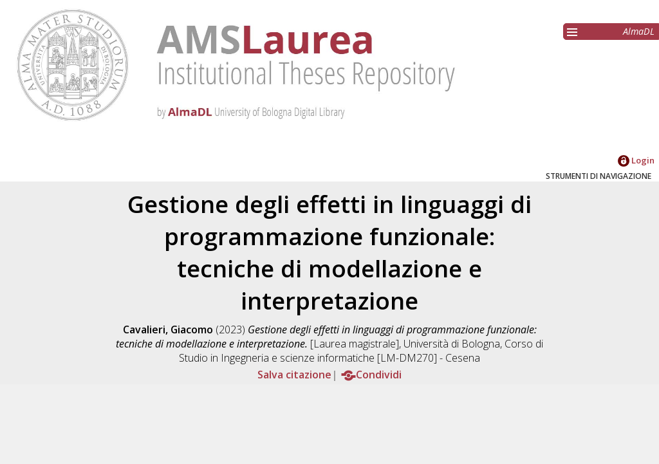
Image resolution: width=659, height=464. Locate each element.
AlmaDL (638, 31)
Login (636, 160)
